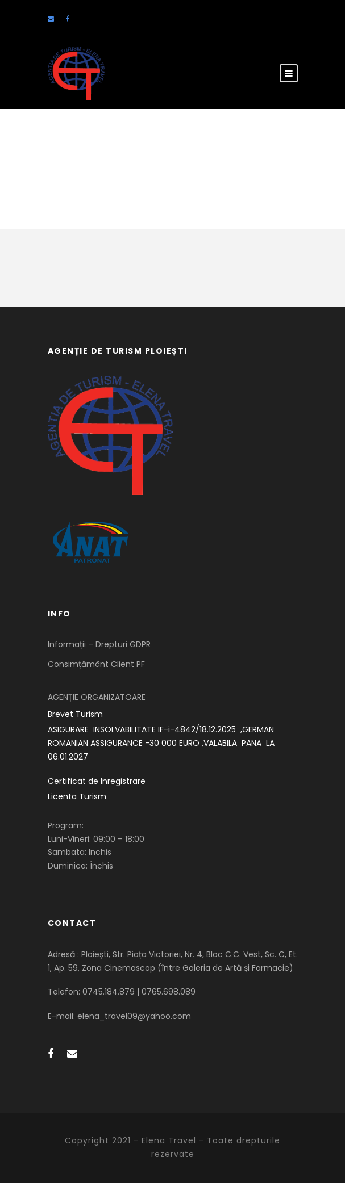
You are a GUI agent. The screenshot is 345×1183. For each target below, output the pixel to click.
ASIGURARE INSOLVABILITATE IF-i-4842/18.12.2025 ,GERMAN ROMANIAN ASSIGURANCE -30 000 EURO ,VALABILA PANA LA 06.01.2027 (162, 743)
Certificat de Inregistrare (97, 781)
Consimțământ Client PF (96, 664)
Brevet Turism (75, 714)
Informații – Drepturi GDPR (99, 644)
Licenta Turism (77, 796)
